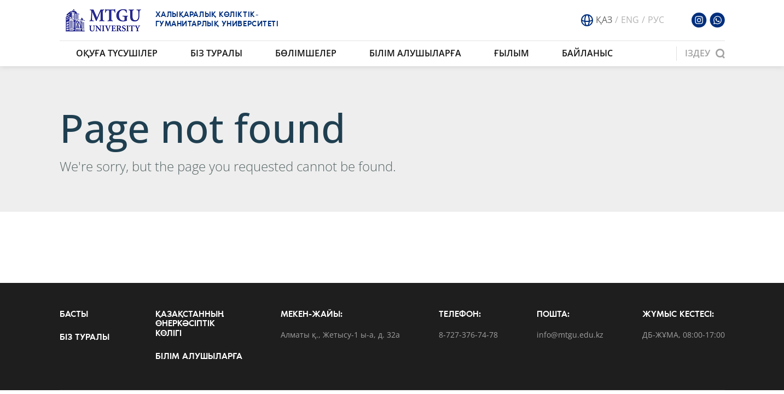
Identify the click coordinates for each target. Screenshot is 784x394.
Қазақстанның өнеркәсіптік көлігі (189, 324)
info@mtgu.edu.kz (570, 335)
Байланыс (587, 53)
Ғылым (511, 53)
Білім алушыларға (415, 53)
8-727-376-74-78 (468, 335)
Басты (74, 314)
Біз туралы (216, 53)
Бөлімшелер (305, 53)
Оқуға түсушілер (117, 53)
